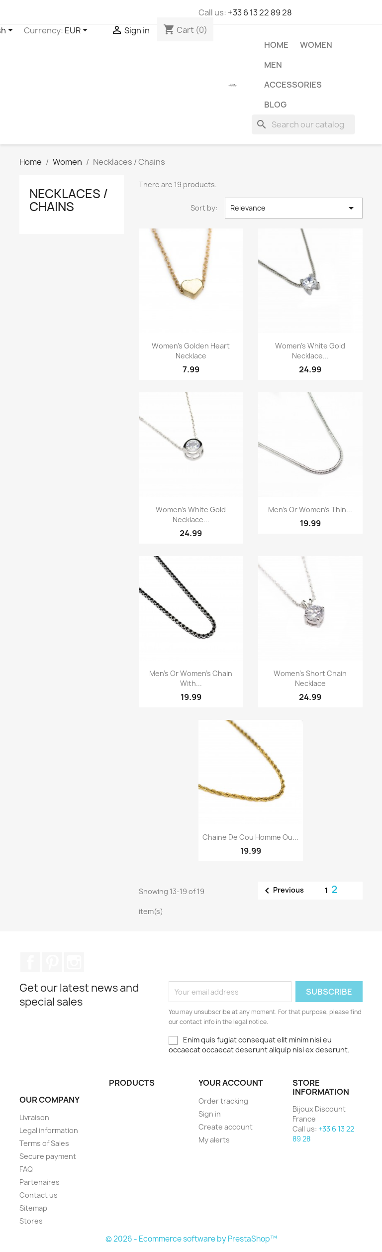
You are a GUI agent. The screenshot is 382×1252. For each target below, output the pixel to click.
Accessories (293, 84)
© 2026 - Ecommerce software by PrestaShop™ (191, 1239)
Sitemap (33, 1208)
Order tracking (223, 1101)
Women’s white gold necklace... (310, 350)
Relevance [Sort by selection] (293, 208)
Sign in (209, 1114)
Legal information (48, 1130)
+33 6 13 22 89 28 (260, 12)
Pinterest (52, 962)
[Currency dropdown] (78, 31)
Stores (31, 1221)
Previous (282, 891)
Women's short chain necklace (310, 678)
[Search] (303, 124)
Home (276, 44)
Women (316, 44)
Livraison (34, 1117)
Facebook (30, 962)
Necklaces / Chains (68, 200)
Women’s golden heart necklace (191, 350)
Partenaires (39, 1182)
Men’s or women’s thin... (310, 509)
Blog (275, 104)
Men (273, 64)
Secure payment (47, 1156)
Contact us (38, 1195)
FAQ (26, 1169)
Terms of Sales (44, 1143)
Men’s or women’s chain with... (190, 678)
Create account (225, 1127)
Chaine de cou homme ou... (250, 837)
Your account (230, 1082)
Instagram (74, 962)
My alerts (214, 1139)
